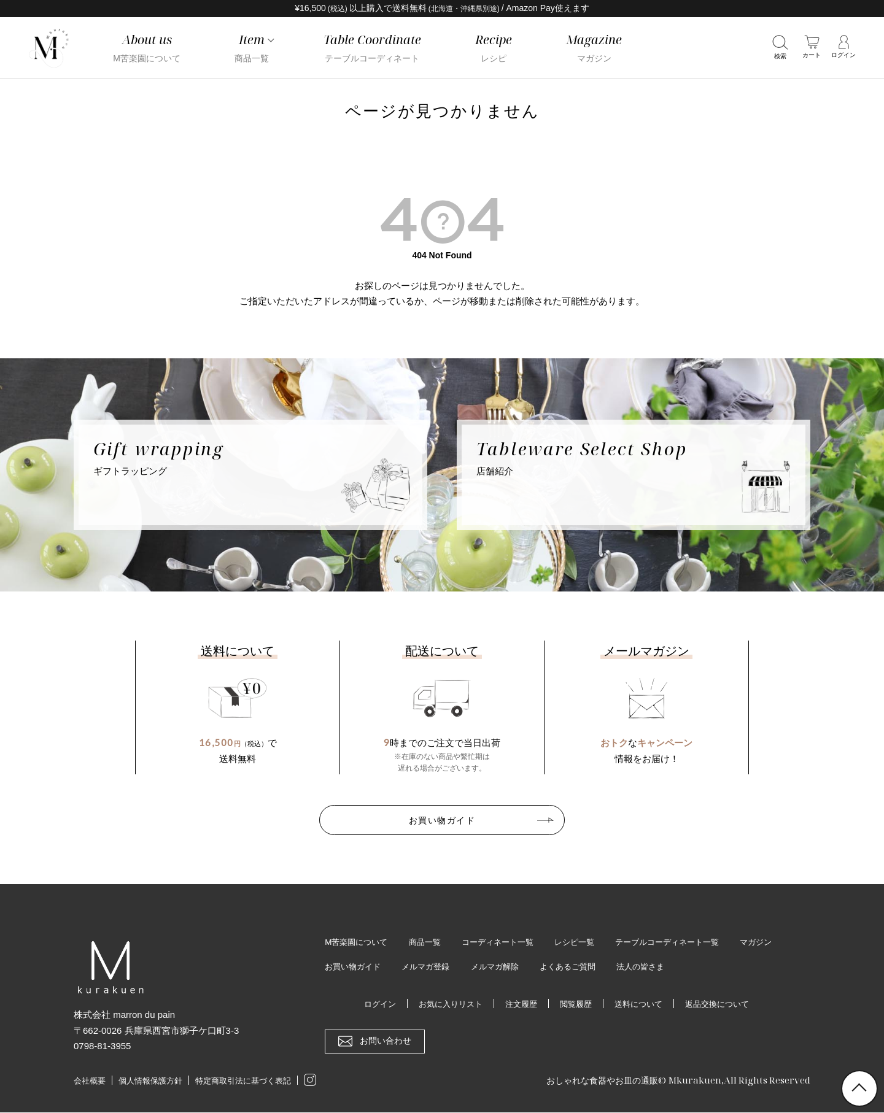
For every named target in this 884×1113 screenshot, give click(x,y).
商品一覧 (430, 942)
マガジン (342, 967)
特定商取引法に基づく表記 (243, 1081)
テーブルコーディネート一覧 (687, 942)
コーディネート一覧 (507, 942)
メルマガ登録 (487, 967)
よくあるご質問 (637, 967)
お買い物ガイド (442, 819)
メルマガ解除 (560, 967)
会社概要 (90, 1081)
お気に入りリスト (445, 1004)
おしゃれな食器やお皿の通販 (598, 1080)
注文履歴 (519, 1004)
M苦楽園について (358, 942)
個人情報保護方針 (150, 1081)
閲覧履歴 (576, 1004)
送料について (642, 1004)
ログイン (371, 1004)
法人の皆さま (713, 967)
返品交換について (725, 1004)
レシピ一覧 (588, 942)
